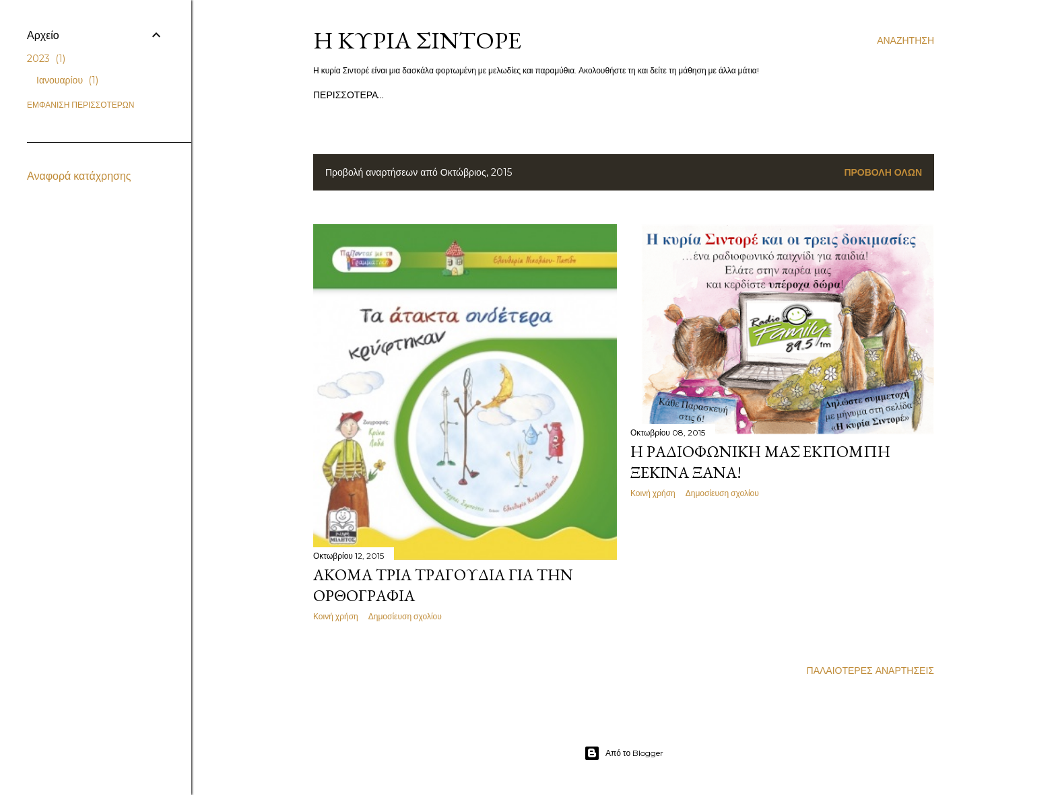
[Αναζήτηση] (905, 40)
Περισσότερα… (723, 95)
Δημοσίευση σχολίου (405, 616)
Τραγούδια (468, 95)
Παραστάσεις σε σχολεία (562, 95)
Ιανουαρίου (67, 80)
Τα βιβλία (413, 95)
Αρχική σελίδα (348, 95)
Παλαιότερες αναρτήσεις (870, 670)
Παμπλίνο (655, 95)
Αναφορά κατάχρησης (79, 176)
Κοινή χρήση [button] (335, 616)
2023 (46, 59)
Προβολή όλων (883, 172)
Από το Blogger (623, 753)
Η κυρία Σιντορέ (417, 40)
